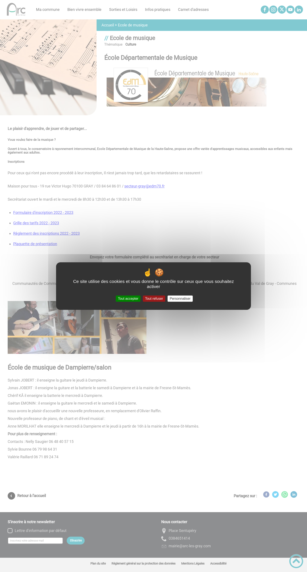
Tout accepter (128, 298)
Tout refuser (154, 298)
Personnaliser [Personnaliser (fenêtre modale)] (180, 298)
